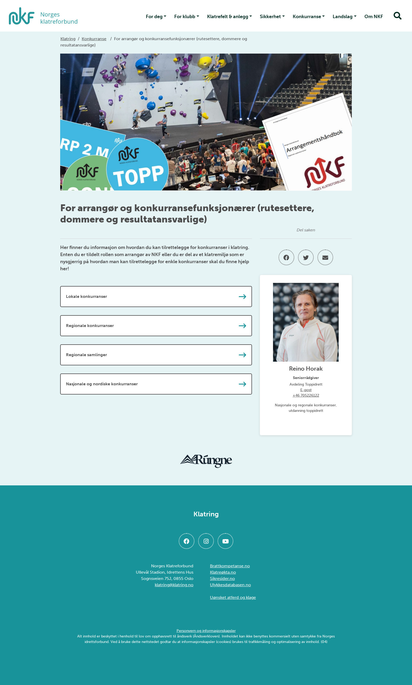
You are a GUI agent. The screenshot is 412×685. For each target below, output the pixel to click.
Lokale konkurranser (156, 296)
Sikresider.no (222, 578)
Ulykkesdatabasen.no (230, 584)
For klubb (184, 16)
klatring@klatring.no (174, 584)
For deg (154, 16)
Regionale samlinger (156, 355)
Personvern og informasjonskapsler (206, 631)
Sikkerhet (270, 16)
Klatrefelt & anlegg (227, 16)
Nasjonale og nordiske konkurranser (156, 384)
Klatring (67, 38)
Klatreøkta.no (223, 572)
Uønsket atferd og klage (233, 597)
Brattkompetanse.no (230, 565)
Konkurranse (307, 16)
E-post (306, 390)
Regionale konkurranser (156, 325)
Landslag (343, 16)
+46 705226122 (306, 395)
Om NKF (373, 16)
